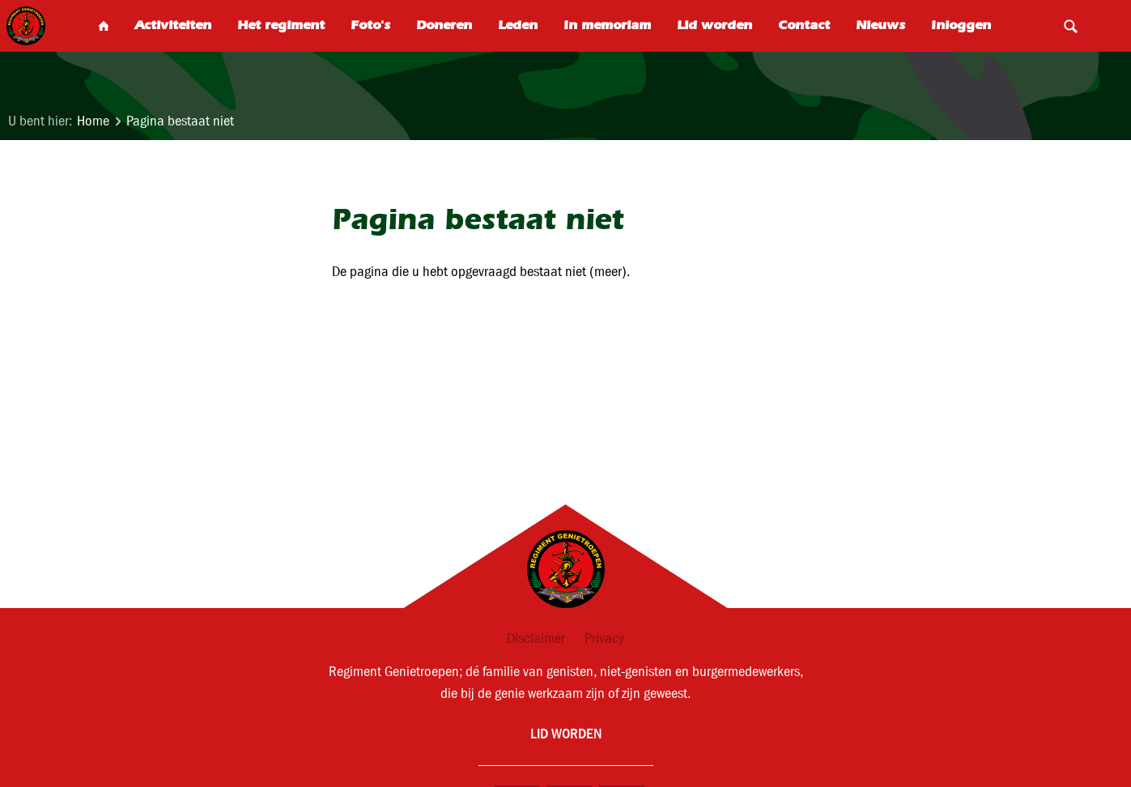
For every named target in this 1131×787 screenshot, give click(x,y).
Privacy (604, 638)
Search (1070, 25)
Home (93, 121)
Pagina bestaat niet (180, 121)
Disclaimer (536, 638)
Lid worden (566, 733)
